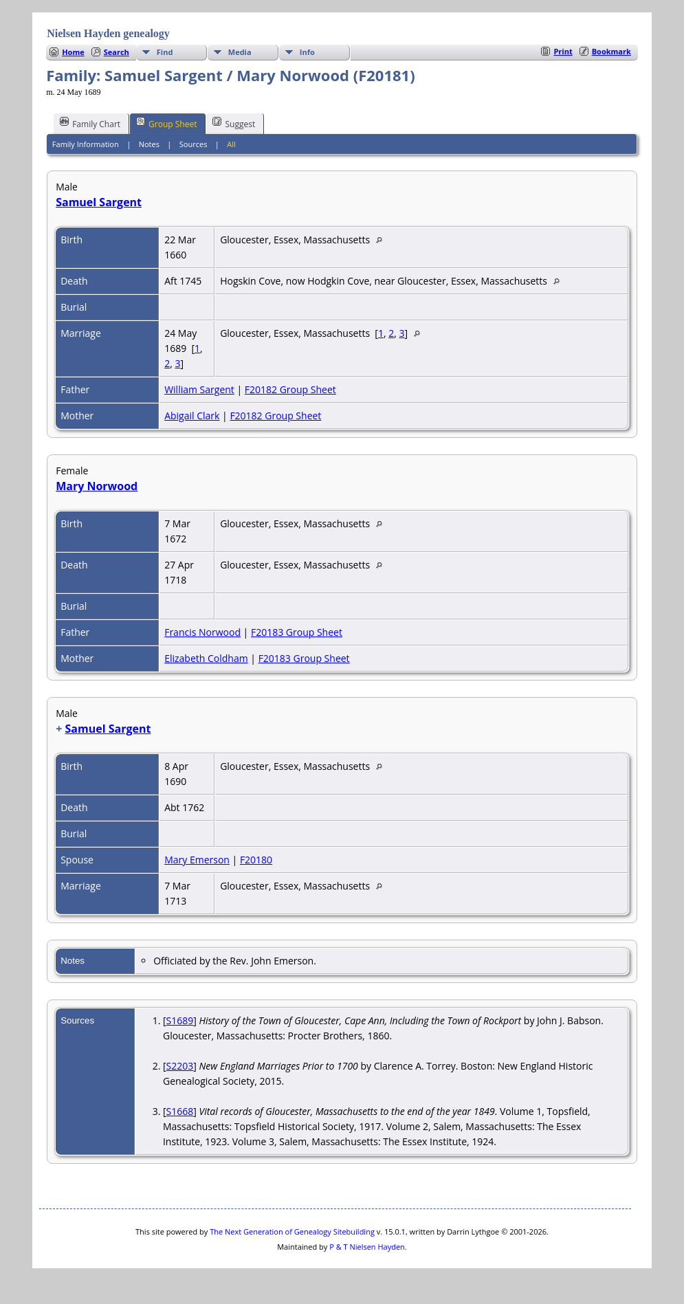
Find (165, 52)
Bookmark (611, 51)
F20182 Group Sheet (290, 389)
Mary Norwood (96, 486)
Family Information (85, 144)
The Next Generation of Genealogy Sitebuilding (292, 1231)
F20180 (256, 859)
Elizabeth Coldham (206, 658)
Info (307, 52)
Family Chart (90, 123)
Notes (149, 144)
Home (73, 52)
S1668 (180, 1111)
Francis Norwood (202, 632)
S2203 (180, 1065)
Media (240, 52)
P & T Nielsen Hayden (367, 1246)
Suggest (233, 123)
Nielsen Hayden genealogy (108, 33)
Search (116, 52)
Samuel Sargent (99, 202)
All (231, 144)
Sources (193, 144)
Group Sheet (166, 123)
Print (562, 51)
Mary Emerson (197, 859)
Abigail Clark (191, 415)
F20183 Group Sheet (296, 632)
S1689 (180, 1020)
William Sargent (199, 389)
